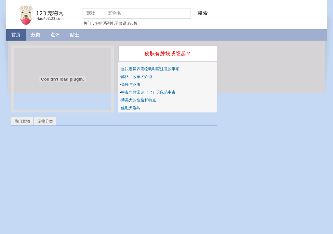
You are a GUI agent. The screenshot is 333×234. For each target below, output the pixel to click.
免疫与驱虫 (130, 84)
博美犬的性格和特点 (138, 100)
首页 (15, 34)
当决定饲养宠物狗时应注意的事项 (150, 69)
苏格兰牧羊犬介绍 (136, 76)
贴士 (74, 34)
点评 (55, 34)
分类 (35, 34)
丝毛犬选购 (130, 108)
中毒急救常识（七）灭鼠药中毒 (148, 92)
